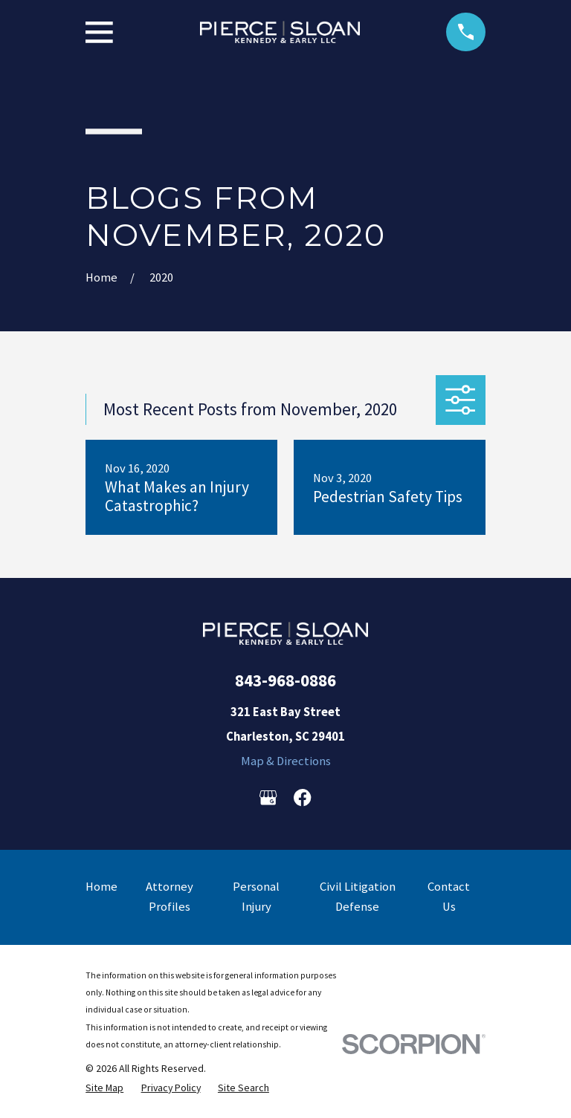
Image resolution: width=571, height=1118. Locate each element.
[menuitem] (104, 1087)
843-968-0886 (285, 680)
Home (101, 886)
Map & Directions (286, 761)
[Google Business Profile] (268, 797)
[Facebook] (302, 797)
